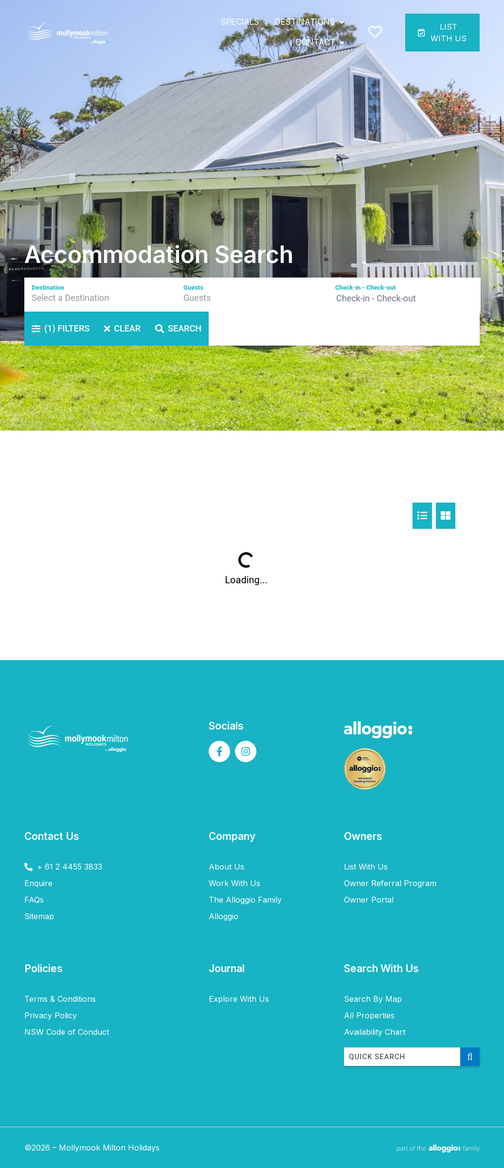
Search (178, 328)
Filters (61, 328)
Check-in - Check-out (365, 287)
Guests (193, 287)
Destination (48, 287)
